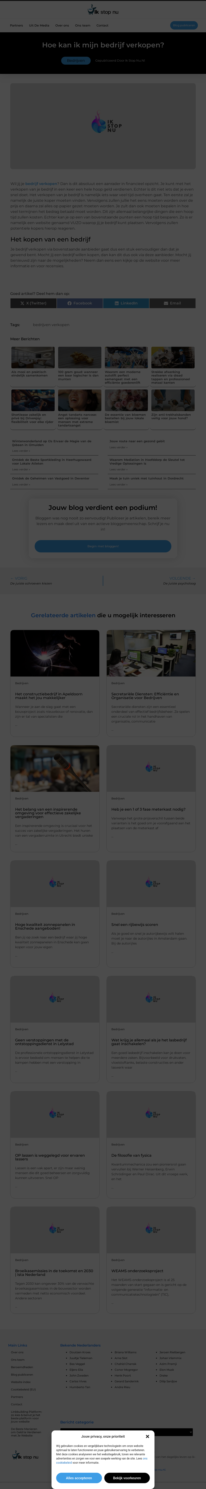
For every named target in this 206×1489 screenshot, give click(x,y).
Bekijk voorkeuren (127, 1478)
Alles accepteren (79, 1478)
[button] (147, 1436)
